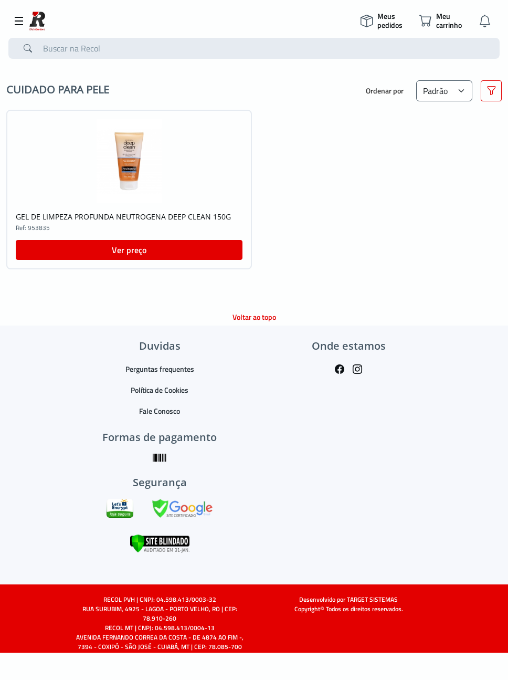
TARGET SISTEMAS (372, 599)
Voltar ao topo (254, 316)
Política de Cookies (159, 389)
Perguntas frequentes (159, 368)
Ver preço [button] (129, 250)
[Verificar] (160, 543)
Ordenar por (385, 90)
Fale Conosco (159, 410)
